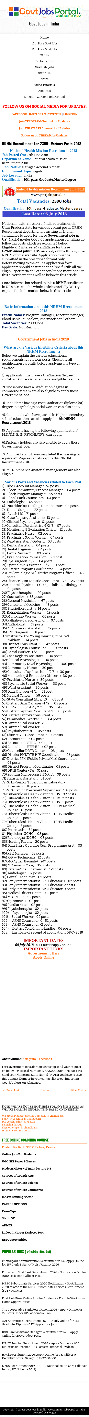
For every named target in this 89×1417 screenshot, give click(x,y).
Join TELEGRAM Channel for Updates (44, 121)
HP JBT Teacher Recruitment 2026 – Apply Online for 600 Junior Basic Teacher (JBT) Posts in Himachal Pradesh (41, 1345)
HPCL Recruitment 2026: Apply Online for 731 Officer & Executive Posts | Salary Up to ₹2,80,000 (39, 1356)
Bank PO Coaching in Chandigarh (21, 1118)
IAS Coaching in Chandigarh (18, 1121)
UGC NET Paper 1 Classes (19, 1161)
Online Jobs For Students (19, 1154)
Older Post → (78, 1090)
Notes (44, 79)
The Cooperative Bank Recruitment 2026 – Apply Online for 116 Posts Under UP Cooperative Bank (42, 1311)
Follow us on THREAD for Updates (44, 135)
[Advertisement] (44, 1008)
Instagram (29, 1059)
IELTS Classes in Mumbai (16, 1130)
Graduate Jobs (44, 67)
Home (44, 37)
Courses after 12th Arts (18, 1175)
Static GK (44, 73)
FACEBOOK (19, 114)
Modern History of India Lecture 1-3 (26, 1168)
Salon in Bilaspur (12, 1124)
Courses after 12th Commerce (22, 1190)
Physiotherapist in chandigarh (20, 1127)
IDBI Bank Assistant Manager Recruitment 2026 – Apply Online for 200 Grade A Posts (40, 1333)
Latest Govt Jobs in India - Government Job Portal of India (51, 1409)
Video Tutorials (44, 85)
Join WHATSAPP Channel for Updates (44, 128)
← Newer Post (11, 1090)
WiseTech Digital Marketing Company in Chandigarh (32, 1115)
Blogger (51, 1412)
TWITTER (54, 114)
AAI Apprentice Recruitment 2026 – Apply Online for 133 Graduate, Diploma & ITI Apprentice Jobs (40, 1322)
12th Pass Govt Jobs (44, 49)
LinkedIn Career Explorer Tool (44, 97)
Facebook (45, 1059)
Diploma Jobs (45, 61)
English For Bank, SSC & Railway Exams (28, 1147)
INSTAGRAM (37, 114)
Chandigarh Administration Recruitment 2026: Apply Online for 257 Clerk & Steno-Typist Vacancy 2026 (43, 1262)
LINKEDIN (70, 114)
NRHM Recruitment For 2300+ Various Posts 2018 (41, 144)
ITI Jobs (44, 55)
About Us (44, 91)
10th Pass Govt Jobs (44, 43)
